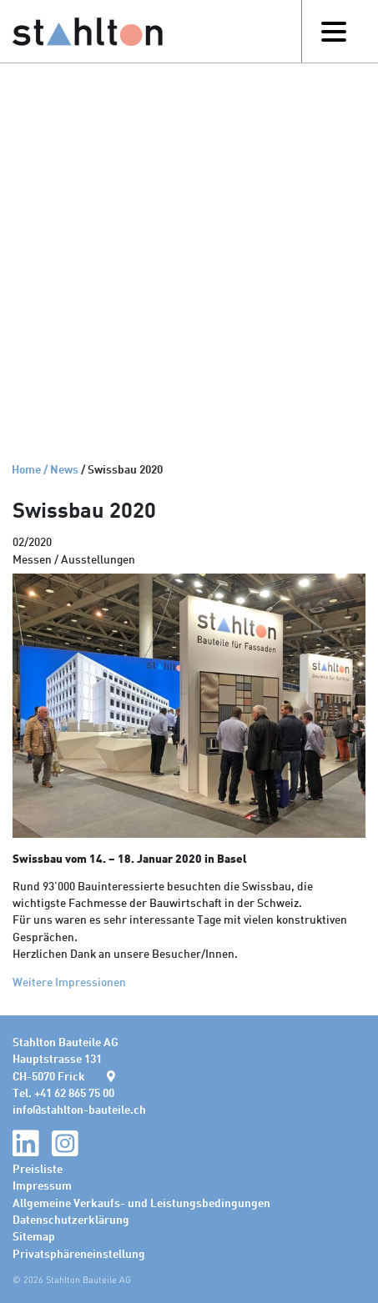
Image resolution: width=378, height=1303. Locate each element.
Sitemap (34, 1235)
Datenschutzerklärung (71, 1218)
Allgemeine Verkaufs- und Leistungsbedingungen (141, 1202)
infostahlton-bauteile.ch (79, 1108)
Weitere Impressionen (69, 982)
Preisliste (38, 1167)
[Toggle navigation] (333, 31)
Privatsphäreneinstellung (79, 1252)
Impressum (42, 1184)
